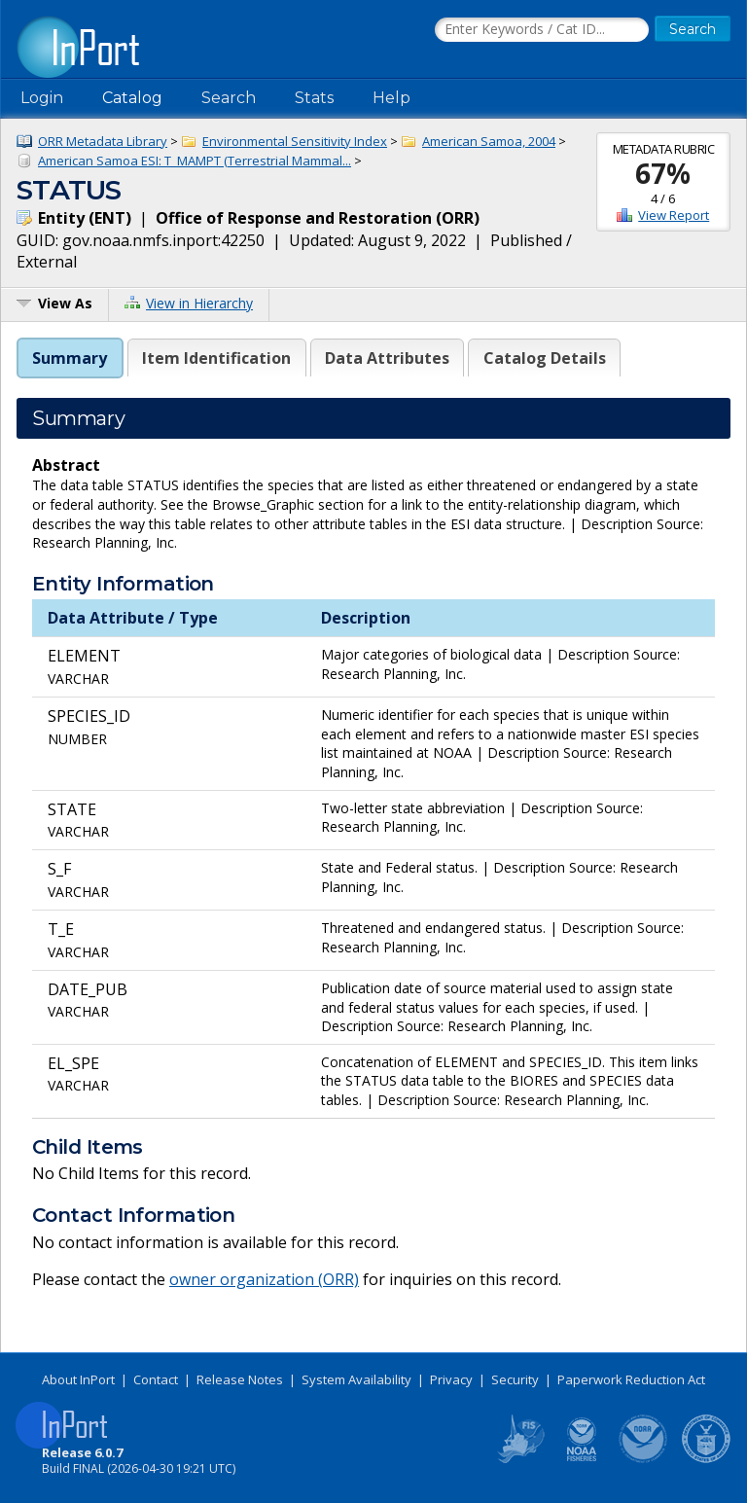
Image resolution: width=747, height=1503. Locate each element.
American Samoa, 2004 (488, 141)
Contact (155, 1379)
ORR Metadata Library (102, 141)
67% (663, 173)
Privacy (451, 1379)
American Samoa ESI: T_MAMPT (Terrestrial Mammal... (194, 160)
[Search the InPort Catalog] (542, 30)
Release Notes (239, 1379)
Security (515, 1379)
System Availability (356, 1379)
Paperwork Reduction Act (631, 1379)
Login (41, 98)
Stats (314, 98)
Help (391, 98)
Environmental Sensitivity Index (294, 141)
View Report (673, 215)
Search (228, 98)
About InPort (78, 1379)
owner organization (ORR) (264, 1279)
